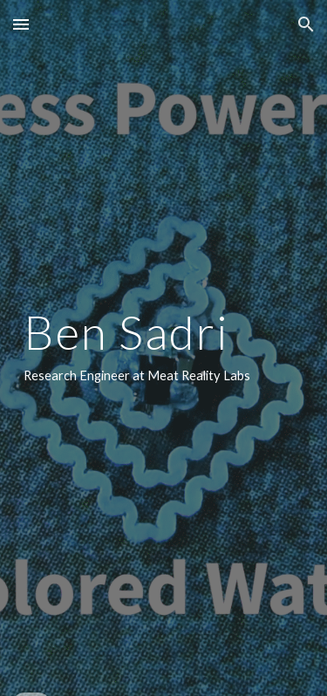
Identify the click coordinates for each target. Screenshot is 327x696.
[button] (21, 24)
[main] (164, 348)
